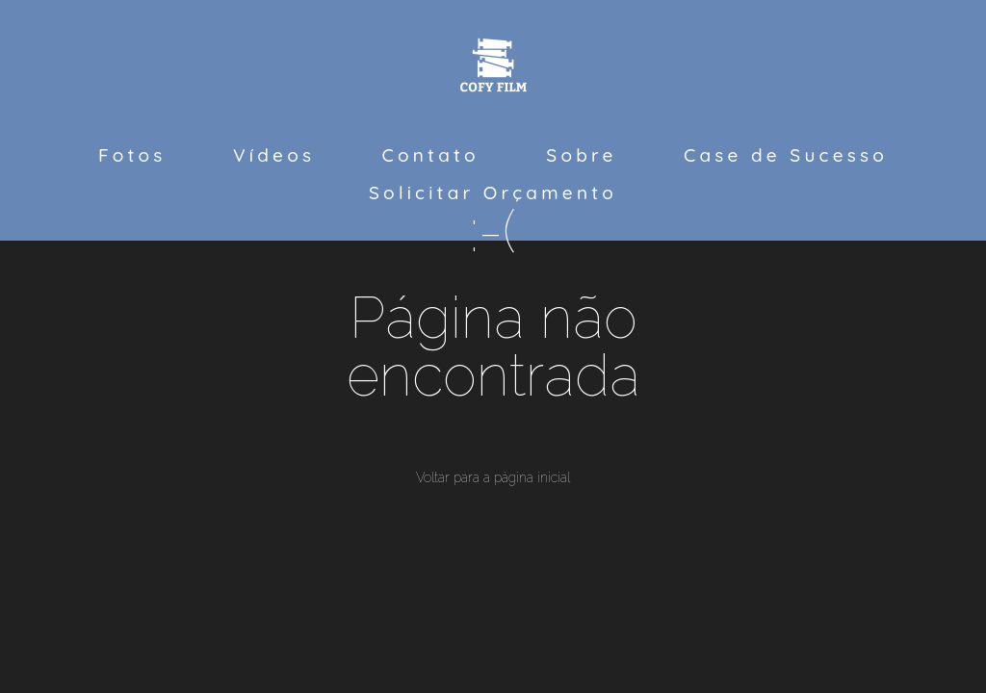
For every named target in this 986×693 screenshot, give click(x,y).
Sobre (581, 155)
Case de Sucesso (786, 155)
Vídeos (274, 155)
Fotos (132, 155)
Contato (431, 155)
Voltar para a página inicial (493, 477)
